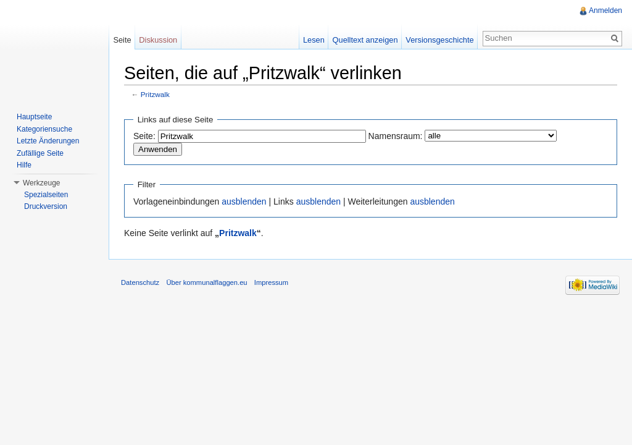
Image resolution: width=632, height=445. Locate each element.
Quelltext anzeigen (365, 39)
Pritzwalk (155, 94)
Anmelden (605, 10)
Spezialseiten (46, 194)
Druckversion (45, 206)
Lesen (314, 39)
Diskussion (158, 39)
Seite (122, 39)
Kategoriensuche (44, 129)
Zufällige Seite (40, 153)
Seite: (144, 136)
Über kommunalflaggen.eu (206, 282)
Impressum (271, 282)
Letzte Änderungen (48, 141)
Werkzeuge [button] (41, 183)
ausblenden (244, 201)
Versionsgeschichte (439, 39)
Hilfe (24, 165)
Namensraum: (395, 136)
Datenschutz (140, 282)
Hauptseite (34, 116)
